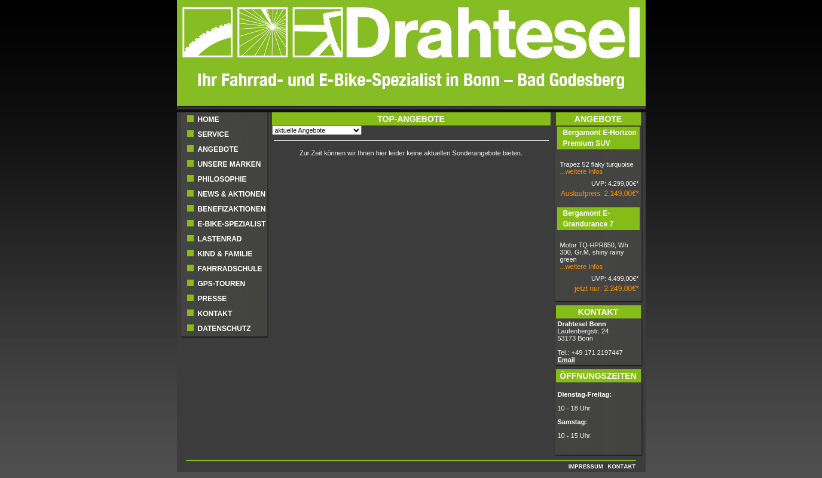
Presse (212, 299)
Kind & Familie (225, 254)
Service (213, 134)
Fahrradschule (230, 269)
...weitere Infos (581, 171)
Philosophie (222, 179)
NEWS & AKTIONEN (232, 194)
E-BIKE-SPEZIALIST (232, 224)
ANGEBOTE (218, 149)
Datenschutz (224, 328)
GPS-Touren (222, 284)
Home (208, 119)
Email (566, 359)
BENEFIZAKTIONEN (232, 209)
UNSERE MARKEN (229, 164)
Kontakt (215, 314)
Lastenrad (220, 239)
